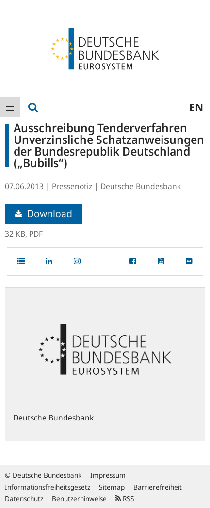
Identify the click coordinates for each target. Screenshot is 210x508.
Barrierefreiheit (157, 486)
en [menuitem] (196, 107)
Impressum (108, 475)
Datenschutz (24, 498)
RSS (124, 498)
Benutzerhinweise (79, 498)
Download (43, 213)
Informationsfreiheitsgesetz (47, 486)
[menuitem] (10, 107)
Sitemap (112, 486)
